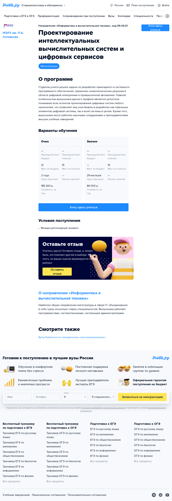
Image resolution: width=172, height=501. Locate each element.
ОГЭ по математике (146, 434)
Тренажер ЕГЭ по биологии (19, 461)
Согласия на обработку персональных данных (103, 408)
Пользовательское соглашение (87, 495)
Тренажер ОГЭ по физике (62, 476)
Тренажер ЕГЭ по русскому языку (19, 435)
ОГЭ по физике (143, 456)
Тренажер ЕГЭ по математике (13, 444)
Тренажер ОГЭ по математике (57, 444)
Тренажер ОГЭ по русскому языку (64, 435)
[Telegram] (161, 495)
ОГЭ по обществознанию (149, 440)
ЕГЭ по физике (99, 456)
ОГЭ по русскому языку (148, 429)
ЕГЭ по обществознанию (105, 440)
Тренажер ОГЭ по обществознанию (57, 454)
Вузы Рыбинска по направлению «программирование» (72, 337)
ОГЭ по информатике (147, 450)
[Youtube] (167, 495)
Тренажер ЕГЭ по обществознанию (13, 454)
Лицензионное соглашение (49, 495)
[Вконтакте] (154, 495)
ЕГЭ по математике (102, 434)
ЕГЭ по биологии (100, 445)
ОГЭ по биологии (145, 445)
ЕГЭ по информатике (103, 450)
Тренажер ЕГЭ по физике (18, 476)
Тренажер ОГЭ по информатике (57, 468)
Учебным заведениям (16, 495)
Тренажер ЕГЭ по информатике (13, 468)
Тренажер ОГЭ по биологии (64, 461)
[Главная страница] (11, 5)
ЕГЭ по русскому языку (104, 429)
